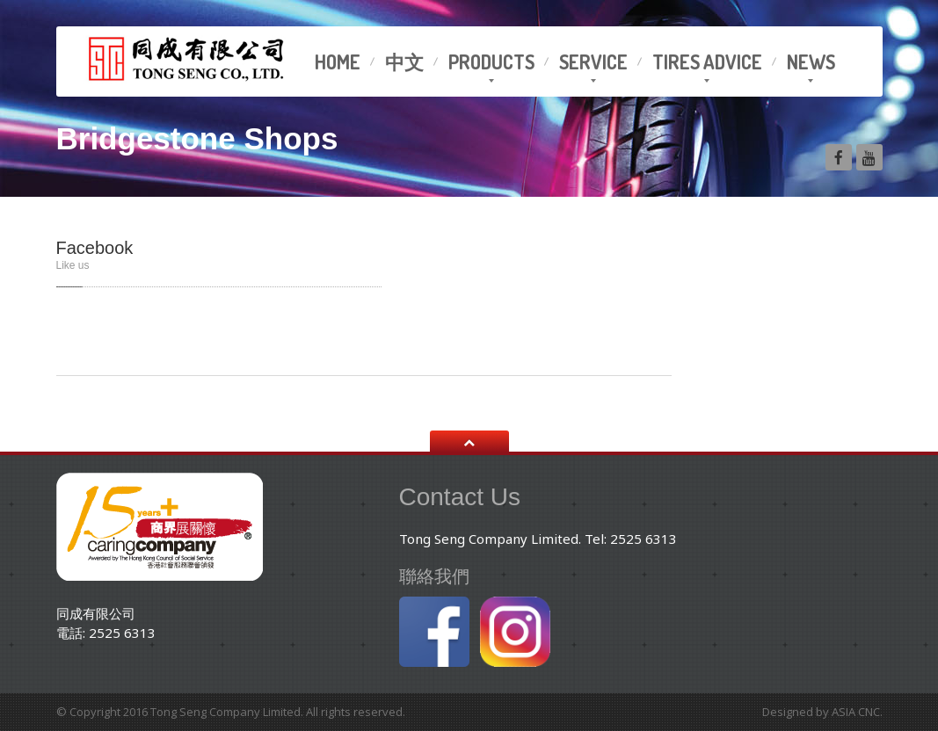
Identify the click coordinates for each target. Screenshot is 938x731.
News (811, 61)
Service (593, 61)
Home (337, 61)
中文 (404, 61)
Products (491, 61)
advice (707, 61)
